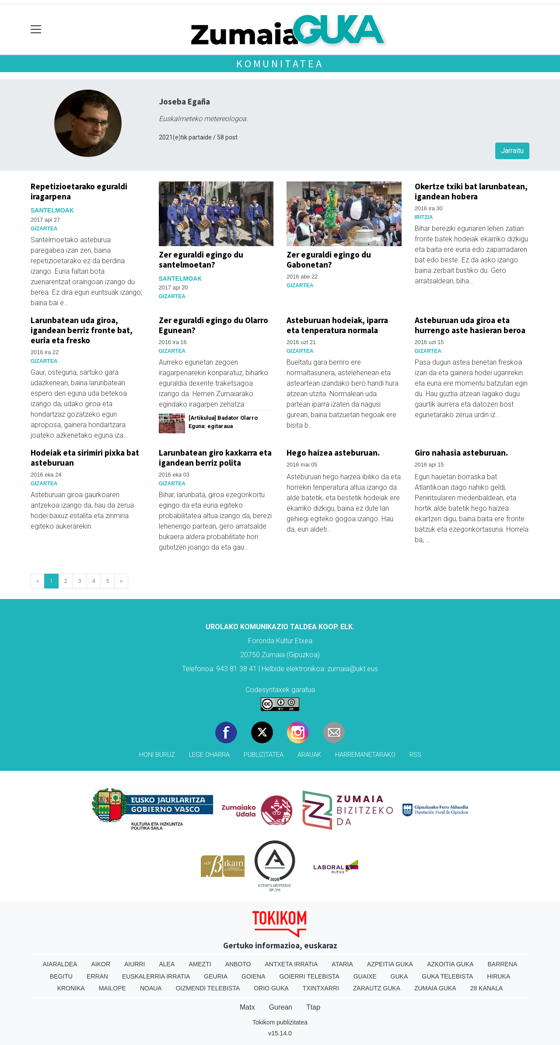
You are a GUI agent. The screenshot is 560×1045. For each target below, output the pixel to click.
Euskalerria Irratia (156, 976)
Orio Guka (271, 988)
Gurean (280, 1007)
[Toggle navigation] (36, 29)
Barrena (502, 964)
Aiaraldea (60, 964)
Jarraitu (512, 150)
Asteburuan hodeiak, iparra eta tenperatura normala (337, 325)
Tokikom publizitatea (280, 1022)
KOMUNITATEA (280, 63)
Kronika (71, 988)
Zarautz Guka (376, 988)
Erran (97, 976)
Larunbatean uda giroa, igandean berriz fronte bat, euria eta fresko (82, 330)
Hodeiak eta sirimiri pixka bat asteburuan (85, 457)
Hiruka (498, 976)
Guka (399, 976)
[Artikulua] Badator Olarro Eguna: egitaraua (223, 422)
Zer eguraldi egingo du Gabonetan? (329, 259)
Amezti (200, 964)
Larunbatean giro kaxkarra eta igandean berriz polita (215, 457)
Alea (167, 964)
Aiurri (134, 964)
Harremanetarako (365, 755)
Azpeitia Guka (390, 964)
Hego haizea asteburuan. (333, 452)
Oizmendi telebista (208, 988)
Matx (247, 1007)
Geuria (216, 976)
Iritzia (424, 217)
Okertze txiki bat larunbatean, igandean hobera (471, 191)
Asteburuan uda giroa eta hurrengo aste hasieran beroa (470, 325)
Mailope (112, 988)
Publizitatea (264, 755)
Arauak (309, 755)
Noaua (151, 988)
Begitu (61, 976)
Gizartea (44, 229)
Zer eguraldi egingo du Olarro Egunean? (213, 325)
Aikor (100, 964)
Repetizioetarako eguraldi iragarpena (79, 191)
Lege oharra (209, 755)
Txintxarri (321, 988)
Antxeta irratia (291, 964)
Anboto (238, 964)
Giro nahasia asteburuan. (461, 452)
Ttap (313, 1007)
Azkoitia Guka (450, 964)
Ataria (342, 964)
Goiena (253, 976)
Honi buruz (157, 755)
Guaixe (365, 976)
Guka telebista (447, 976)
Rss (415, 755)
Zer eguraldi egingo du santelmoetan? (201, 259)
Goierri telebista (309, 976)
